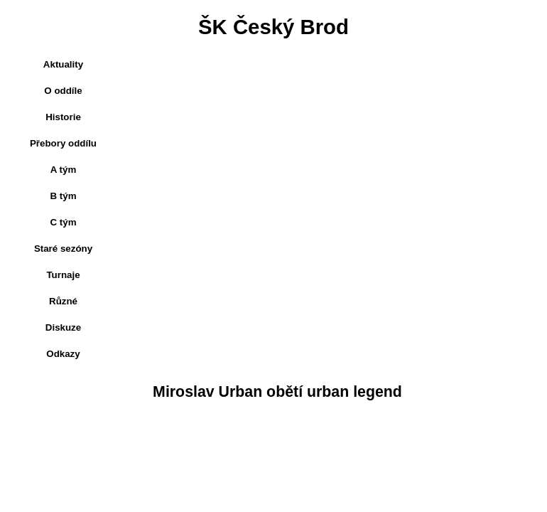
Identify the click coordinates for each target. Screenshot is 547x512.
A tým (63, 169)
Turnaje (63, 275)
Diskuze (63, 327)
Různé (63, 301)
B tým (63, 196)
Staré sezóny (63, 248)
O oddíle (63, 90)
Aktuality (63, 64)
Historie (63, 117)
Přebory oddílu (63, 143)
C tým (63, 222)
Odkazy (63, 353)
